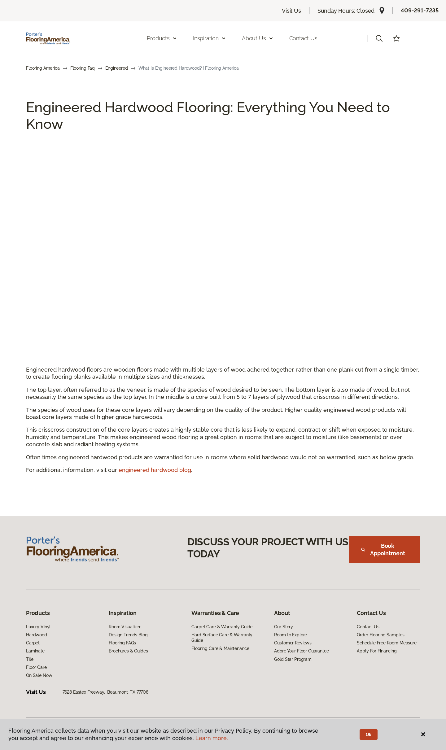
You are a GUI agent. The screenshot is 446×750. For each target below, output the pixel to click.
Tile (29, 659)
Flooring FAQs (122, 642)
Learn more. (211, 738)
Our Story (283, 626)
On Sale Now (39, 675)
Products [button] (162, 38)
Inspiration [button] (209, 38)
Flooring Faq (82, 68)
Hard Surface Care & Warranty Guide (221, 637)
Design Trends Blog (128, 634)
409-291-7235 (420, 10)
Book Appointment (383, 549)
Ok (369, 734)
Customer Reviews (293, 642)
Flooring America (43, 68)
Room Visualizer (125, 626)
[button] (379, 38)
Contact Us (303, 38)
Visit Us (291, 10)
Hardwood (36, 634)
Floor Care (36, 667)
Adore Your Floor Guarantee (301, 650)
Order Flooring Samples (380, 634)
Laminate (35, 650)
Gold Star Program (293, 659)
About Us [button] (257, 38)
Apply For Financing (376, 650)
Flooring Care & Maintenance (220, 648)
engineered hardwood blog (155, 470)
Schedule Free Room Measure (386, 642)
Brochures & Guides (128, 650)
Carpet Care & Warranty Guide (221, 626)
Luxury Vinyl (38, 626)
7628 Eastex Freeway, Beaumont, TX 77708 (105, 692)
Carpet (33, 642)
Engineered (116, 68)
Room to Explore (290, 634)
